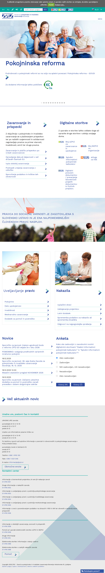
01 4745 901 (6, 482)
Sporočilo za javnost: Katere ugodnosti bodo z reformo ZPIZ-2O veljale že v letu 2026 (23, 346)
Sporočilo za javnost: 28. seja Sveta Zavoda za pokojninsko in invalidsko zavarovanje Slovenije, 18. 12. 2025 (23, 363)
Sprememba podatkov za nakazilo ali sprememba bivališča (74, 318)
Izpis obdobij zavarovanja (17, 163)
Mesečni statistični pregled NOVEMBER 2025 (22, 373)
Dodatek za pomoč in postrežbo (20, 319)
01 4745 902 (6, 488)
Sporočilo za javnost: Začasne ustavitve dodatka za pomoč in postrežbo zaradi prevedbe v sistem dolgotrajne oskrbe (20, 382)
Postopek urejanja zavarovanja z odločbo (21, 169)
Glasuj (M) (63, 384)
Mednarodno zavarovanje (16, 314)
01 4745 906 (6, 513)
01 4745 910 (6, 538)
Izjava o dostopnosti (19, 566)
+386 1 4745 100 (14, 455)
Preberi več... (59, 5)
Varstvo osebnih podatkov (35, 566)
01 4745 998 (6, 549)
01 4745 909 (6, 532)
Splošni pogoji (6, 566)
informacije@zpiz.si (16, 462)
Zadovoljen (63, 362)
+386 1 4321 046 (12, 459)
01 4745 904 (6, 499)
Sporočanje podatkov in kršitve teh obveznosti (22, 175)
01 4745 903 (6, 493)
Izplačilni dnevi (64, 305)
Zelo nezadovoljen (66, 376)
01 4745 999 (6, 544)
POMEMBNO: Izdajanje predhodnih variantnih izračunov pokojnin (23, 353)
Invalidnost (10, 310)
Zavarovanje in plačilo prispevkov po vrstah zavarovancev (22, 151)
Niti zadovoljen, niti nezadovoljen (73, 367)
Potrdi (51, 5)
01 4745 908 (6, 526)
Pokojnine (9, 302)
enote (13, 466)
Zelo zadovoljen (65, 358)
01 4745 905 (6, 505)
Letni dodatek (63, 313)
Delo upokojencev (13, 306)
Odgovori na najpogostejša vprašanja (74, 324)
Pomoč (8, 554)
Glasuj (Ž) (77, 384)
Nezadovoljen (64, 371)
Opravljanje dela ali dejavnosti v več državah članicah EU (22, 158)
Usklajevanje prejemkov (68, 309)
